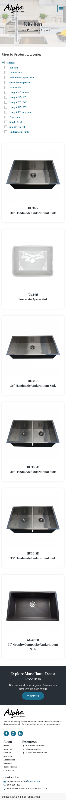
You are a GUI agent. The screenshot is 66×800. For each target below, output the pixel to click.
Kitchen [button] (11, 62)
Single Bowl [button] (16, 122)
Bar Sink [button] (14, 67)
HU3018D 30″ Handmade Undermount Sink (33, 469)
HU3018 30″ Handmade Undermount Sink (33, 210)
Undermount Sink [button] (19, 132)
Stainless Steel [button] (17, 127)
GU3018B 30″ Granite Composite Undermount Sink (33, 644)
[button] (60, 8)
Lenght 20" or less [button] (19, 92)
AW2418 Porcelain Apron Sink (33, 296)
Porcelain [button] (15, 117)
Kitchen (32, 30)
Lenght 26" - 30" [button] (18, 102)
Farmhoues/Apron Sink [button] (22, 77)
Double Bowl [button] (16, 72)
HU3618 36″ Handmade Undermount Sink (33, 383)
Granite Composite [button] (20, 82)
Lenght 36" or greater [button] (21, 112)
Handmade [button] (15, 87)
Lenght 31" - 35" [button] (18, 107)
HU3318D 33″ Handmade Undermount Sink (33, 555)
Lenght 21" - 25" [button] (18, 97)
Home (20, 30)
